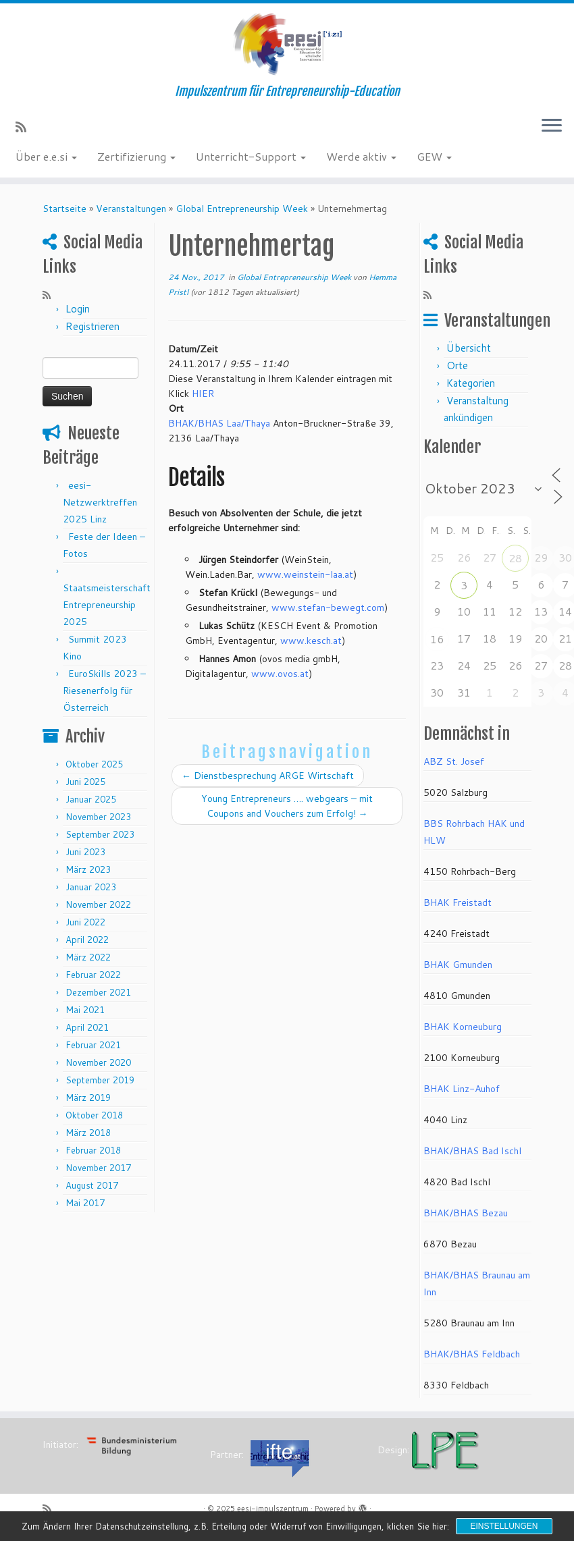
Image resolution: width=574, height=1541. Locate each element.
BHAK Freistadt (457, 902)
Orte (457, 365)
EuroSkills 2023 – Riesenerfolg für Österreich (104, 690)
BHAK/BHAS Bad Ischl (472, 1151)
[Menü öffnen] (552, 126)
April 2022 (87, 940)
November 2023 (98, 817)
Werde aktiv (361, 156)
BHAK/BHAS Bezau (465, 1213)
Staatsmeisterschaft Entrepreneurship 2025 (107, 604)
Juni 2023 (85, 852)
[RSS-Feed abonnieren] (25, 127)
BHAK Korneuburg (462, 1026)
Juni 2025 (85, 782)
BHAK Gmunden (457, 964)
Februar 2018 (93, 1150)
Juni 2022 (85, 922)
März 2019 (88, 1097)
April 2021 (87, 1027)
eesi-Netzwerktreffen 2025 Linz (100, 502)
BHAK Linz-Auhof (461, 1089)
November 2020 (98, 1062)
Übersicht (468, 348)
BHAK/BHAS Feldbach (471, 1354)
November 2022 (98, 904)
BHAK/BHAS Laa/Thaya (219, 423)
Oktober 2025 (94, 764)
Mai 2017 (85, 1203)
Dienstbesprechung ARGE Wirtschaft (268, 775)
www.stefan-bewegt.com (327, 607)
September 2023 (100, 834)
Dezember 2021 (98, 992)
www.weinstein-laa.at (305, 574)
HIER (203, 393)
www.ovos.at (280, 673)
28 (515, 558)
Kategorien (470, 383)
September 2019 (100, 1080)
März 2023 (88, 869)
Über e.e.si (46, 156)
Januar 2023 (91, 887)
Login (78, 309)
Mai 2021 (85, 1010)
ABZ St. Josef (453, 761)
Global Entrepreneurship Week (242, 208)
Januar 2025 (91, 799)
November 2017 (98, 1168)
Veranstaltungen (131, 208)
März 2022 (88, 957)
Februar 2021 (93, 1045)
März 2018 (88, 1133)
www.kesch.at (311, 640)
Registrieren (93, 326)
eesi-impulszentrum (273, 1508)
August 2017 (92, 1185)
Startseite (64, 208)
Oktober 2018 (94, 1115)
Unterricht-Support (251, 156)
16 (437, 639)
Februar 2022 (93, 975)
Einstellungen (504, 1526)
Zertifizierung (136, 156)
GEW (434, 156)
